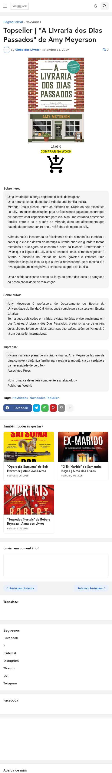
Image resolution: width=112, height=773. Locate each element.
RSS (5, 676)
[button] (5, 6)
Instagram (11, 661)
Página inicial (13, 22)
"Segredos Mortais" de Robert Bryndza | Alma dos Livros (28, 521)
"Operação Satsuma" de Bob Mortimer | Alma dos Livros (27, 468)
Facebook (10, 638)
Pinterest (9, 653)
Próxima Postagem (90, 588)
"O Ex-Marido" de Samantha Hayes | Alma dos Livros (81, 468)
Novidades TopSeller (44, 398)
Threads (9, 668)
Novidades (33, 22)
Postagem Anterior (21, 588)
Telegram (10, 683)
